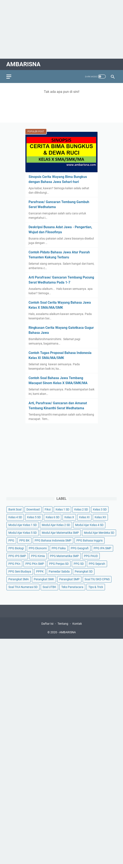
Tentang (63, 623)
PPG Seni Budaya (19, 571)
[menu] (11, 76)
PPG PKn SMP (34, 563)
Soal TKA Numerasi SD (23, 587)
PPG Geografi (80, 548)
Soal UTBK (49, 587)
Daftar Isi (47, 623)
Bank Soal (14, 509)
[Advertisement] (61, 29)
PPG (11, 540)
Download (33, 509)
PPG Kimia (38, 556)
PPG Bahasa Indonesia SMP (53, 540)
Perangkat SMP (69, 579)
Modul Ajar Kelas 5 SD (22, 532)
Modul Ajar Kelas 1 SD (22, 525)
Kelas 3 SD (100, 509)
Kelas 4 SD (15, 517)
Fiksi (48, 509)
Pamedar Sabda (59, 571)
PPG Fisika (59, 548)
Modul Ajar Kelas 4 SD (89, 525)
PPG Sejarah (97, 563)
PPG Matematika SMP (64, 556)
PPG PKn (14, 563)
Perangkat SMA (18, 579)
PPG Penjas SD (59, 563)
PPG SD (79, 563)
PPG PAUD (91, 556)
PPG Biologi (16, 548)
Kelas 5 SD (34, 517)
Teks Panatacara (72, 587)
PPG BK (24, 540)
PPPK (40, 571)
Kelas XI (84, 517)
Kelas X (69, 517)
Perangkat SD (84, 571)
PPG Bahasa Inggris (89, 540)
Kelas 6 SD (52, 517)
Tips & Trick (95, 587)
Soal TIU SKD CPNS (97, 579)
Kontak (77, 623)
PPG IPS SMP (17, 556)
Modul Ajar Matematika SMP (60, 532)
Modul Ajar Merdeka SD (99, 532)
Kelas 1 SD (62, 509)
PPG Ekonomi (38, 548)
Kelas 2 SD (81, 509)
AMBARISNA (23, 64)
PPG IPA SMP (102, 548)
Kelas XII (100, 517)
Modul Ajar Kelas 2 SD (56, 525)
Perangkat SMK (44, 579)
